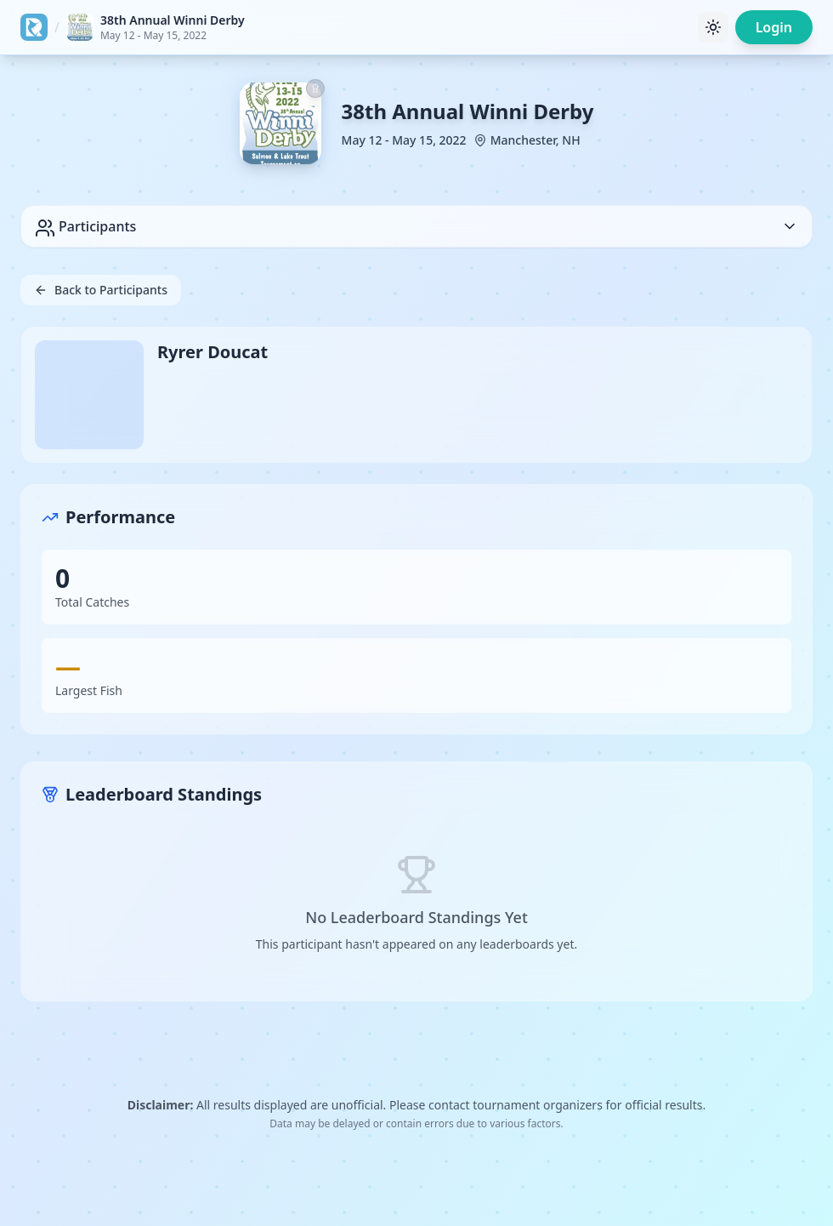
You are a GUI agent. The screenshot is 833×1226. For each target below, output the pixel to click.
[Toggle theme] (713, 27)
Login (774, 27)
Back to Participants (100, 290)
